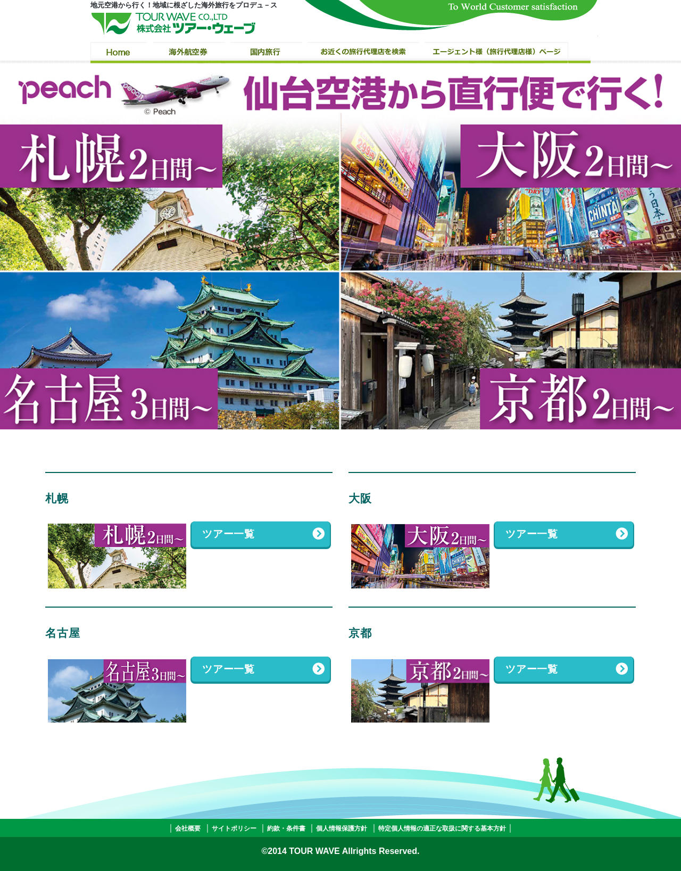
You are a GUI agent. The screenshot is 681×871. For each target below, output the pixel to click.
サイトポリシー (234, 828)
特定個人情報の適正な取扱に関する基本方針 (442, 828)
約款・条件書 (286, 828)
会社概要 (188, 828)
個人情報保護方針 (341, 828)
